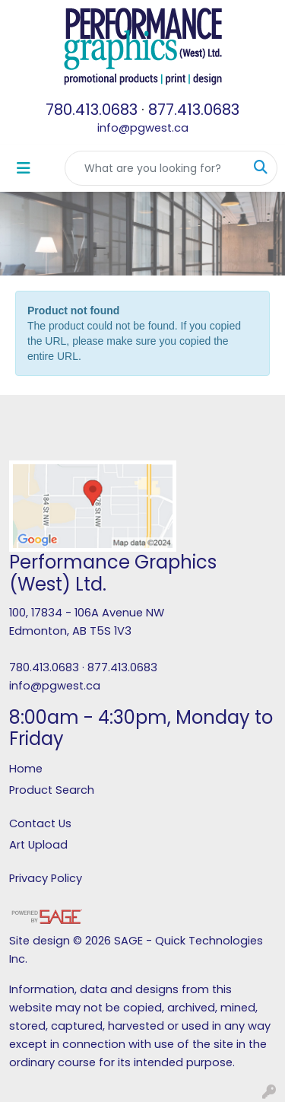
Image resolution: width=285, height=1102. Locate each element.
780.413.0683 (92, 109)
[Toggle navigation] (24, 168)
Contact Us (40, 823)
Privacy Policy (45, 878)
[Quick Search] (155, 168)
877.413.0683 (193, 109)
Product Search (51, 790)
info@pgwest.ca (142, 127)
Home (26, 768)
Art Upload (38, 844)
